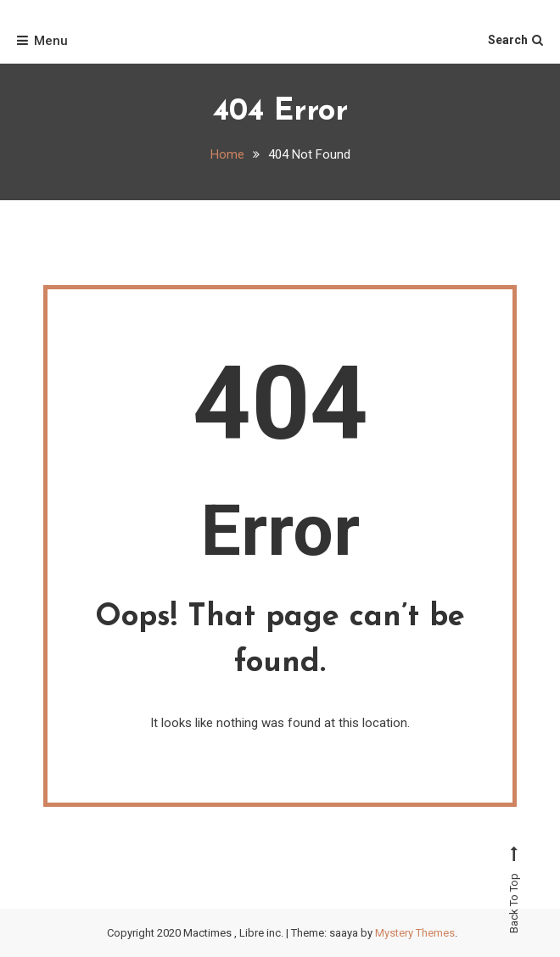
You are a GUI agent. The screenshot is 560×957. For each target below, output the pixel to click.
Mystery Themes (415, 932)
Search (515, 40)
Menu (42, 40)
